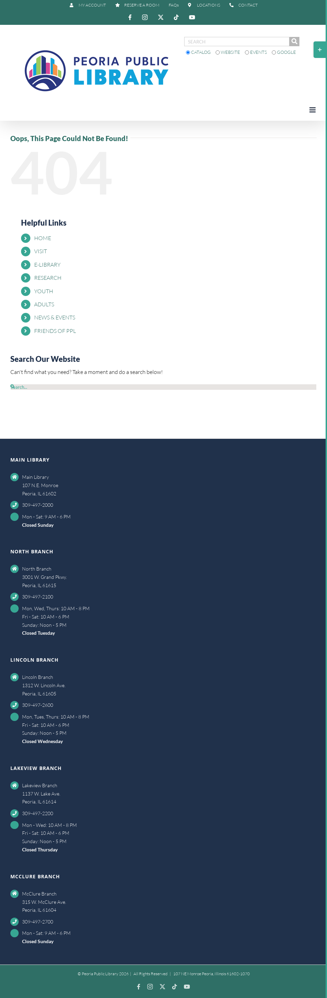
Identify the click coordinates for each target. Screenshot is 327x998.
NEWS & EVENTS (54, 317)
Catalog (199, 52)
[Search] (12, 386)
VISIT (40, 251)
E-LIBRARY (47, 264)
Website (228, 52)
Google (284, 52)
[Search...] (163, 387)
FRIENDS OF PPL (55, 330)
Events (256, 52)
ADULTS (44, 304)
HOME (42, 238)
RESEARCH (47, 277)
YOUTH (43, 291)
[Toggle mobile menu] (313, 109)
